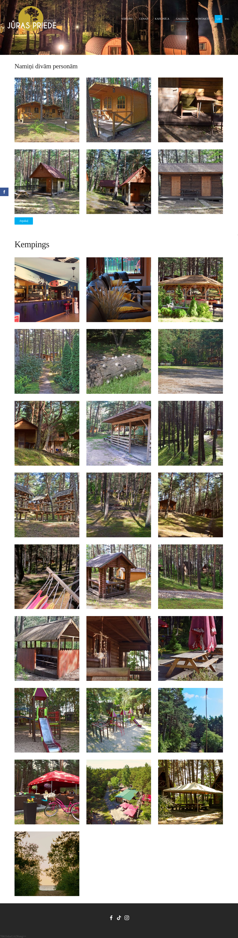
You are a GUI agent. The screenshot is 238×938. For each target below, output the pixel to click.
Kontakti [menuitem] (202, 18)
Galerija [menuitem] (182, 18)
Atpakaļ (23, 220)
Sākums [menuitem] (127, 18)
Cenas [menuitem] (143, 18)
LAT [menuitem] (218, 19)
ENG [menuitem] (227, 19)
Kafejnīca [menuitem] (162, 18)
